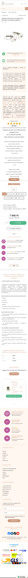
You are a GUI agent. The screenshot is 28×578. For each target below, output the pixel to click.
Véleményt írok (14, 373)
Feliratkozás (14, 520)
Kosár (4, 458)
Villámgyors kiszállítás (12, 246)
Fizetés (4, 472)
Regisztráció (5, 455)
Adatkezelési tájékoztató (8, 470)
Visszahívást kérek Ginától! (14, 396)
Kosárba (18, 223)
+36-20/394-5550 (7, 486)
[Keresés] (14, 8)
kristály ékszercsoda (12, 101)
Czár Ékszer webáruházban (17, 117)
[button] (14, 228)
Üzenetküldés (6, 493)
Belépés (4, 453)
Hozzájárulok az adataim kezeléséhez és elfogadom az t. (15, 517)
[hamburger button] (25, 3)
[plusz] (7, 223)
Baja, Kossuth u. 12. (7, 489)
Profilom (4, 457)
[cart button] (22, 3)
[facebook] (2, 22)
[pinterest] (5, 22)
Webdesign (13, 537)
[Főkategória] (3, 12)
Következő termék (22, 15)
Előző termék (5, 15)
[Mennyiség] (5, 223)
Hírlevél (4, 451)
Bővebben (14, 179)
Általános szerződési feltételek (9, 468)
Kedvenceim (5, 460)
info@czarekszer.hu (20, 61)
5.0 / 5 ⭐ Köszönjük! (12, 251)
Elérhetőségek (6, 476)
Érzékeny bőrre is (11, 240)
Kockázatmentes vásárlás (13, 257)
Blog (4, 478)
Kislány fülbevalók (12, 12)
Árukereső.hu (14, 546)
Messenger (5, 495)
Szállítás (4, 474)
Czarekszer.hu (20, 537)
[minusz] (3, 223)
